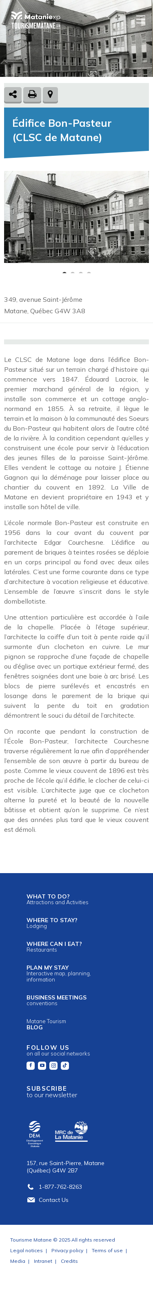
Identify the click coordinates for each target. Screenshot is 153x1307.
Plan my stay (59, 973)
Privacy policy (67, 1250)
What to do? (58, 899)
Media (17, 1261)
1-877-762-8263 (54, 1186)
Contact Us (48, 1200)
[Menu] (141, 19)
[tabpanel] (76, 217)
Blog (46, 1024)
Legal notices (26, 1250)
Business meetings (56, 1000)
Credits (69, 1261)
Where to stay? (52, 922)
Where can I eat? (54, 946)
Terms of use (107, 1250)
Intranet (43, 1261)
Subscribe (52, 1092)
